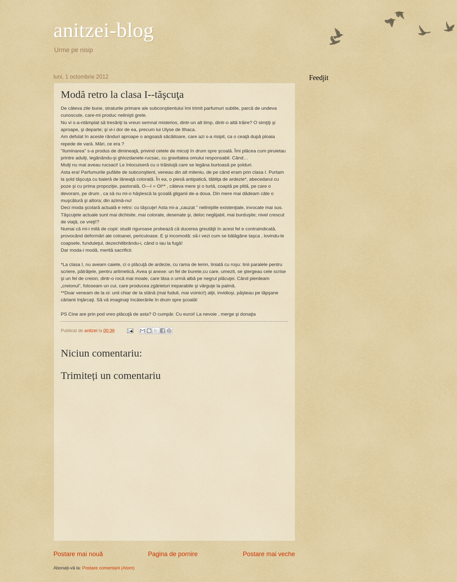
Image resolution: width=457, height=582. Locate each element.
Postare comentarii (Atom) (108, 567)
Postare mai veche (269, 554)
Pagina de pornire (173, 554)
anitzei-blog (104, 30)
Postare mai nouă (78, 554)
